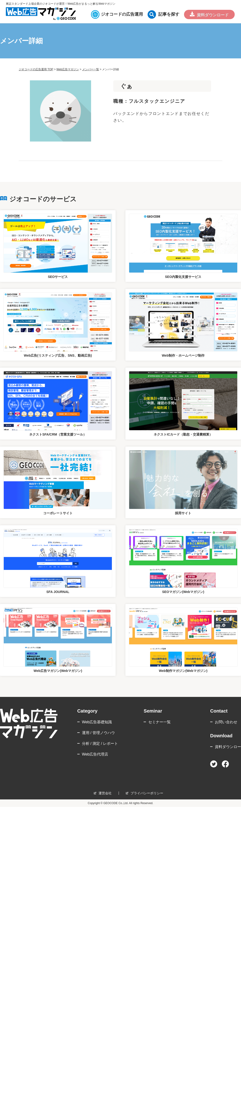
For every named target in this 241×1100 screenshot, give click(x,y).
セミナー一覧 (159, 722)
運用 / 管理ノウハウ (98, 733)
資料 (211, 15)
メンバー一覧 (90, 69)
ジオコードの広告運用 (118, 14)
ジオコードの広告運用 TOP (36, 69)
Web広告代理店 (95, 754)
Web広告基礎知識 (97, 722)
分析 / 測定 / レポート (100, 743)
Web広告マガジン (67, 69)
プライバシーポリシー (147, 793)
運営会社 (105, 793)
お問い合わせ (226, 722)
